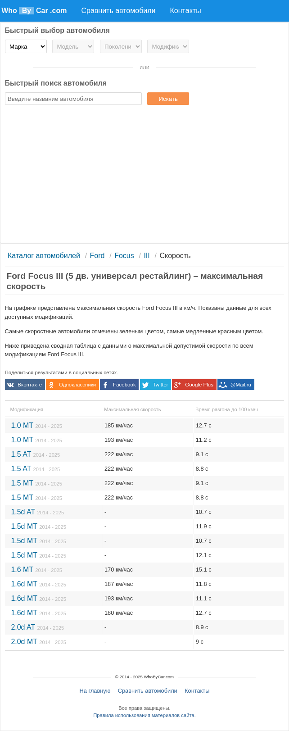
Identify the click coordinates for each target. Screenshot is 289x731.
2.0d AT (37, 627)
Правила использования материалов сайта (143, 715)
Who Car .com (34, 10)
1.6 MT (36, 569)
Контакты (197, 690)
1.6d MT (38, 584)
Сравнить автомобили (147, 690)
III (146, 255)
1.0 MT (36, 425)
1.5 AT (35, 454)
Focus (124, 255)
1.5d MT (38, 526)
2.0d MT (38, 641)
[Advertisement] (144, 175)
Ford (97, 255)
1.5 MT (36, 483)
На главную (95, 690)
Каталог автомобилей (44, 255)
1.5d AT (37, 512)
